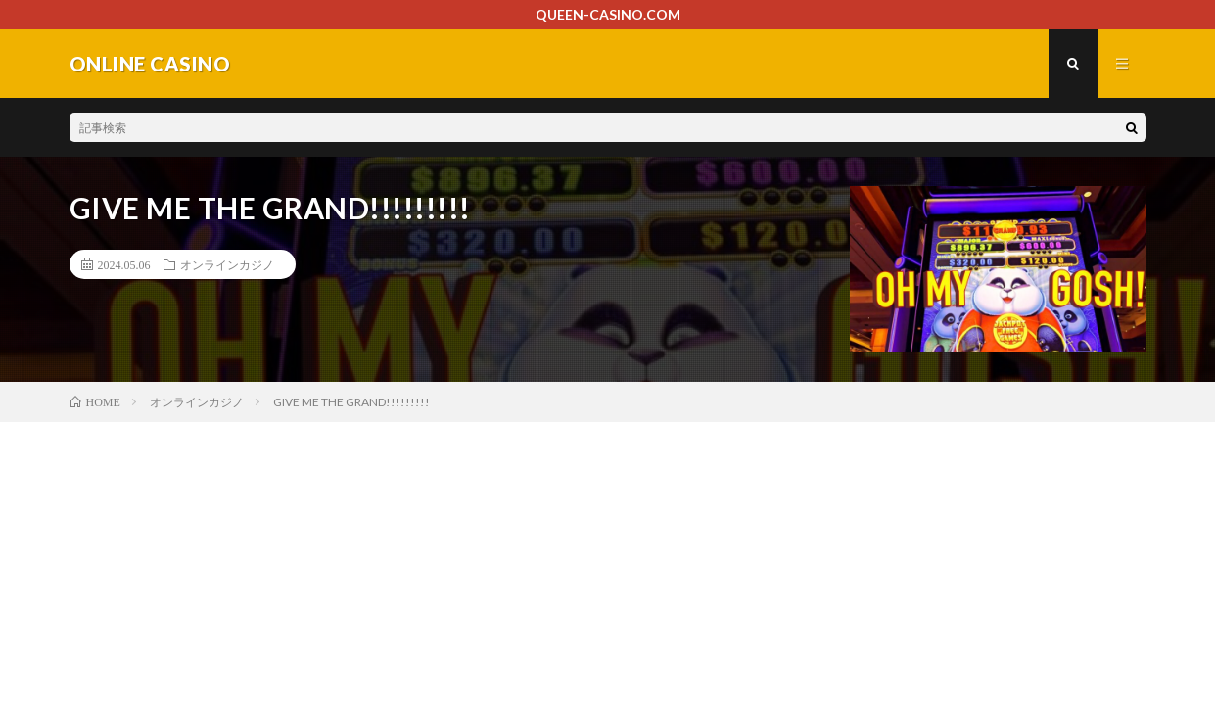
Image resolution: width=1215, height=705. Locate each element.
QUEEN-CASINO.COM (608, 14)
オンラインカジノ (227, 264)
